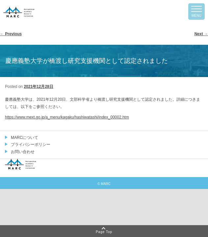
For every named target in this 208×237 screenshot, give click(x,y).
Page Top (104, 232)
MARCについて (24, 137)
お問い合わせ (23, 151)
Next (201, 34)
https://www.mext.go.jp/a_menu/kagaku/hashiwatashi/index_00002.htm (67, 117)
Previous (11, 34)
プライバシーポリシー (30, 144)
